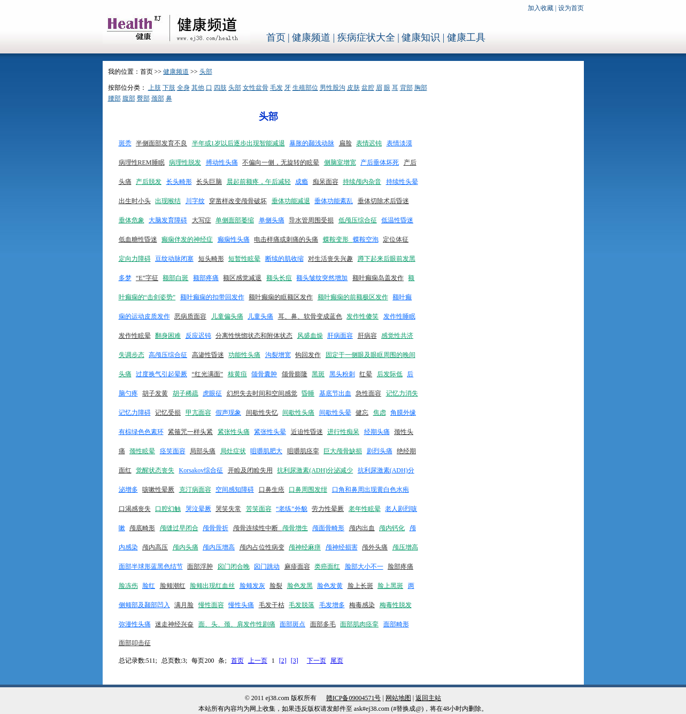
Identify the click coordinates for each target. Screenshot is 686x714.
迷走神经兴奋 (174, 624)
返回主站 (428, 698)
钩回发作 (308, 355)
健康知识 (421, 37)
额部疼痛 (206, 278)
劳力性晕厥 (328, 509)
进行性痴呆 (343, 432)
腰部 (114, 98)
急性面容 (368, 393)
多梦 (125, 278)
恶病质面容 (190, 316)
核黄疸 (237, 374)
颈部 (157, 98)
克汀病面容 (195, 489)
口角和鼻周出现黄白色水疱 (370, 489)
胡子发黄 (155, 393)
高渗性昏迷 (208, 355)
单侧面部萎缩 (234, 220)
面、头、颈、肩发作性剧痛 (236, 624)
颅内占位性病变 (262, 547)
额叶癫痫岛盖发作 (378, 278)
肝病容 (367, 335)
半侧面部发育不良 (161, 143)
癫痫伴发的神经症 (187, 239)
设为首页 (571, 8)
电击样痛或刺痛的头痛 (286, 239)
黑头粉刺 (342, 374)
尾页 (336, 660)
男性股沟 (332, 87)
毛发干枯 (271, 605)
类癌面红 (327, 566)
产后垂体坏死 (379, 162)
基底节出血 (335, 393)
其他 (197, 87)
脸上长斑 (360, 585)
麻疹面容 (297, 566)
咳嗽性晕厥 (158, 489)
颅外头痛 (375, 547)
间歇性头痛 (298, 412)
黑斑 (318, 374)
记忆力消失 (402, 393)
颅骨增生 (295, 528)
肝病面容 (340, 335)
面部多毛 (323, 624)
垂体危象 (131, 220)
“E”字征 (147, 278)
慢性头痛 (241, 605)
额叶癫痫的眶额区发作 (281, 297)
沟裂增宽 (278, 355)
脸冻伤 (128, 585)
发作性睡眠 (399, 316)
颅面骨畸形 (328, 528)
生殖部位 (305, 87)
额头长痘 (279, 278)
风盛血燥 (310, 335)
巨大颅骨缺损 (342, 451)
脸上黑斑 (390, 585)
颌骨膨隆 (294, 374)
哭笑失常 (228, 509)
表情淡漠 (399, 143)
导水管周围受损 (311, 220)
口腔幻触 (168, 509)
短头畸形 (211, 258)
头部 (205, 71)
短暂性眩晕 (244, 258)
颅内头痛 (185, 547)
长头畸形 (179, 181)
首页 (276, 37)
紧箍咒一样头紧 (190, 432)
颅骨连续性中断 (257, 528)
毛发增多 (332, 605)
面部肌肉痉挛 (359, 624)
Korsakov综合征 (201, 470)
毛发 (276, 87)
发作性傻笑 (362, 316)
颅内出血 (362, 528)
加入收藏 (540, 8)
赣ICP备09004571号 (353, 698)
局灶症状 (233, 451)
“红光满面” (207, 374)
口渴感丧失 (135, 509)
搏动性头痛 (222, 162)
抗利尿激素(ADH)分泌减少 (315, 470)
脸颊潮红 (173, 585)
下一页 (316, 660)
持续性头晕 (402, 181)
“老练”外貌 (291, 509)
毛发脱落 (301, 605)
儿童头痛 (260, 316)
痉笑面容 (173, 451)
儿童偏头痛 (227, 316)
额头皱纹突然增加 (322, 278)
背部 (406, 87)
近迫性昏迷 (307, 432)
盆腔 (367, 87)
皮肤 (353, 87)
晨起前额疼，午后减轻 (259, 181)
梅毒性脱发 (396, 605)
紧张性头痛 (234, 432)
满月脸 (184, 605)
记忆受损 (168, 412)
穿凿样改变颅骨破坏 (238, 201)
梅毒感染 (362, 605)
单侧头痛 (271, 220)
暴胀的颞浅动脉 (311, 143)
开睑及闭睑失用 (250, 470)
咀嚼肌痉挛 (303, 451)
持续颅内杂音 (362, 181)
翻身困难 (168, 335)
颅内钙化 (392, 528)
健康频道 (311, 37)
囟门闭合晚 (234, 566)
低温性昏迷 (397, 220)
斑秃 (125, 143)
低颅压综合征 (357, 220)
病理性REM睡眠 (142, 162)
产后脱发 (148, 181)
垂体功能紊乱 (333, 201)
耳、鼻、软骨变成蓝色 (310, 316)
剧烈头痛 (379, 451)
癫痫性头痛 (234, 239)
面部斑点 (292, 624)
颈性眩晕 (142, 451)
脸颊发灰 (252, 585)
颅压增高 (405, 547)
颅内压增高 (219, 547)
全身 (183, 87)
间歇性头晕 (335, 412)
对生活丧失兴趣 (330, 258)
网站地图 (398, 698)
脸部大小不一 (364, 566)
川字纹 (195, 201)
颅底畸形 (142, 528)
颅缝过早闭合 (179, 528)
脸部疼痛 (400, 566)
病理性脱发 (185, 162)
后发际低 (390, 374)
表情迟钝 (369, 143)
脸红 (148, 585)
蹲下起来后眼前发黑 (386, 258)
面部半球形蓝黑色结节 (151, 566)
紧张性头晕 (270, 432)
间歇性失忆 (262, 412)
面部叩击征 (135, 643)
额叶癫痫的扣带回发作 (212, 297)
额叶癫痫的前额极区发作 (353, 297)
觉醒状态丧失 (155, 470)
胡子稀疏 (185, 393)
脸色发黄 (330, 585)
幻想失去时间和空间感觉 (262, 393)
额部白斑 (175, 278)
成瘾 (301, 181)
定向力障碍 (135, 258)
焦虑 (379, 412)
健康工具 (466, 37)
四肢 (220, 87)
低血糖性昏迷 (138, 239)
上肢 (154, 87)
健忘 (362, 412)
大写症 (201, 220)
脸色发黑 (300, 585)
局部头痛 (202, 451)
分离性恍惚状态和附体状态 (253, 335)
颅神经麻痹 (305, 547)
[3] (294, 660)
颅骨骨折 (215, 528)
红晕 (365, 374)
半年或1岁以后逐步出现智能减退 (238, 143)
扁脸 (345, 143)
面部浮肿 (200, 566)
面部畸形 (396, 624)
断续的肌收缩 (284, 258)
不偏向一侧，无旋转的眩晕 (280, 162)
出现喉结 (168, 201)
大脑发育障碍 (168, 220)
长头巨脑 (209, 181)
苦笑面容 (259, 509)
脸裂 (275, 585)
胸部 (420, 87)
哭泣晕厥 (198, 509)
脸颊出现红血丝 (212, 585)
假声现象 (228, 412)
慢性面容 (211, 605)
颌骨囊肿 (264, 374)
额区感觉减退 (242, 278)
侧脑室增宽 (340, 162)
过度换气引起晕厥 (161, 374)
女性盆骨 (255, 87)
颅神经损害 (342, 547)
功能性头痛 (244, 355)
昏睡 (308, 393)
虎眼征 (212, 393)
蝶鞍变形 (338, 239)
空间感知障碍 (234, 489)
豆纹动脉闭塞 (174, 258)
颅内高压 (155, 547)
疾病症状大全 (366, 37)
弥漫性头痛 (135, 624)
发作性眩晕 (135, 335)
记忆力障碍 (135, 412)
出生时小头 (135, 201)
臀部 (143, 98)
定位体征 (395, 239)
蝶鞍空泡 (366, 239)
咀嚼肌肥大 (266, 451)
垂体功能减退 (291, 201)
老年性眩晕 (365, 509)
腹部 (128, 98)
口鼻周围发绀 (308, 489)
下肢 (169, 87)
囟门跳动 (267, 566)
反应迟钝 (198, 335)
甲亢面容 (198, 412)
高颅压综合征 (168, 355)
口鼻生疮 (271, 489)
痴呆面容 (325, 181)
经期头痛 (377, 432)
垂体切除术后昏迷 (383, 201)
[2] (283, 660)
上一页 (257, 660)
